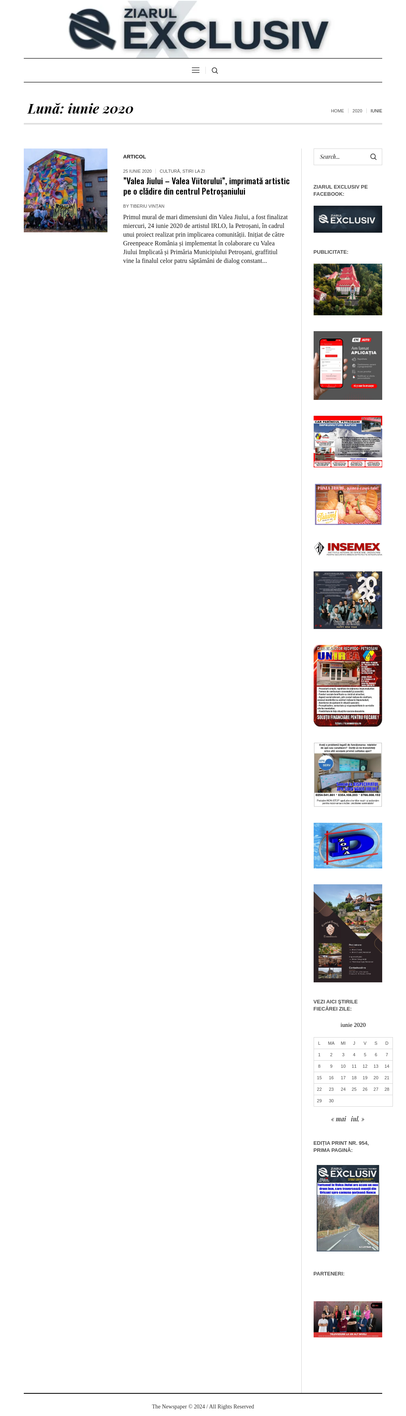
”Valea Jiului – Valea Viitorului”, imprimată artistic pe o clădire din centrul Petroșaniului (206, 185)
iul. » (357, 1119)
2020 (357, 110)
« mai (338, 1119)
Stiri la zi (193, 171)
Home (337, 110)
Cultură (170, 171)
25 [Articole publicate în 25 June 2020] (354, 1089)
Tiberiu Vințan (147, 206)
